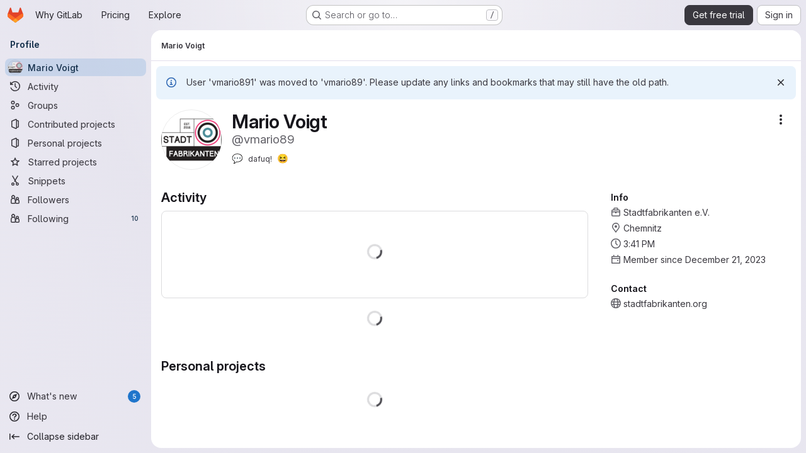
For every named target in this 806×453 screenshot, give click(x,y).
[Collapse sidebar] (75, 436)
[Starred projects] (75, 162)
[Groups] (75, 105)
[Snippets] (75, 180)
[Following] (75, 218)
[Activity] (75, 86)
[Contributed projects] (75, 124)
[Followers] (75, 199)
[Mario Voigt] (75, 67)
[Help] (75, 416)
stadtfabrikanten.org (665, 303)
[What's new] (75, 396)
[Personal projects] (75, 143)
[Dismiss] (780, 82)
